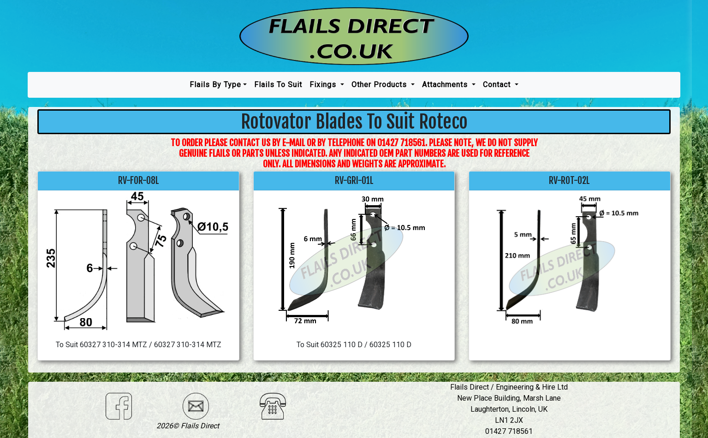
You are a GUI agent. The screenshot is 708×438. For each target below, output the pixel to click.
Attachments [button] (446, 84)
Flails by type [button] (215, 84)
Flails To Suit (278, 84)
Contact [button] (498, 84)
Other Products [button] (380, 84)
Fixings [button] (324, 84)
